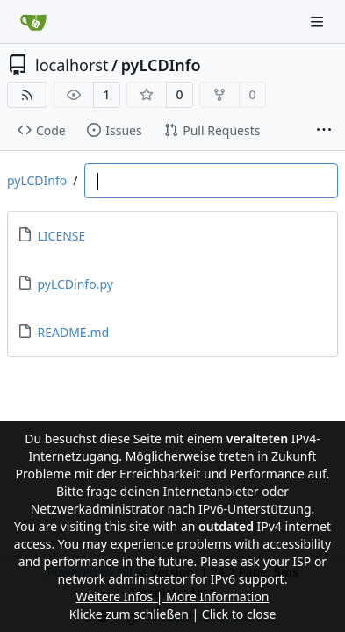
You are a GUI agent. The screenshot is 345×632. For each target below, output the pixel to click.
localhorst (71, 65)
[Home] (33, 22)
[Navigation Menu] (318, 21)
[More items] (324, 130)
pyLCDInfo (161, 65)
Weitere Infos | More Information (172, 596)
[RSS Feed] (27, 95)
